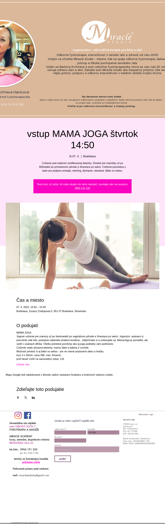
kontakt (91, 429)
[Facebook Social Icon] (27, 415)
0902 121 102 (82, 188)
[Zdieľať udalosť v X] (25, 397)
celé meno (60, 429)
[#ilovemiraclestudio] (18, 415)
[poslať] (62, 459)
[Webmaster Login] (146, 414)
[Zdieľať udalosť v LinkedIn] (33, 397)
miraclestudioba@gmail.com (34, 475)
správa (58, 445)
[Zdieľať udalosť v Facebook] (17, 397)
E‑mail (58, 437)
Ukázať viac (23, 364)
